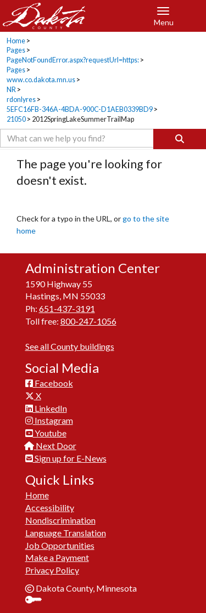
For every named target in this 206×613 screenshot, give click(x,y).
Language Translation (65, 532)
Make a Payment (57, 557)
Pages (16, 50)
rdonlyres (21, 99)
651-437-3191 (67, 308)
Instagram (49, 420)
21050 (16, 119)
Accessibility (49, 507)
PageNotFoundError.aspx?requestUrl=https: (73, 60)
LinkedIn (46, 408)
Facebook (49, 383)
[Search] (179, 139)
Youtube (45, 433)
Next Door (50, 445)
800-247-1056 (88, 321)
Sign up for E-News (66, 458)
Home (16, 41)
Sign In (37, 600)
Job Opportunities (59, 545)
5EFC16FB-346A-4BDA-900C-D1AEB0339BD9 (80, 109)
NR (11, 90)
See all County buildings (69, 346)
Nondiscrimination (60, 520)
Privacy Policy (52, 570)
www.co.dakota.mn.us (41, 80)
